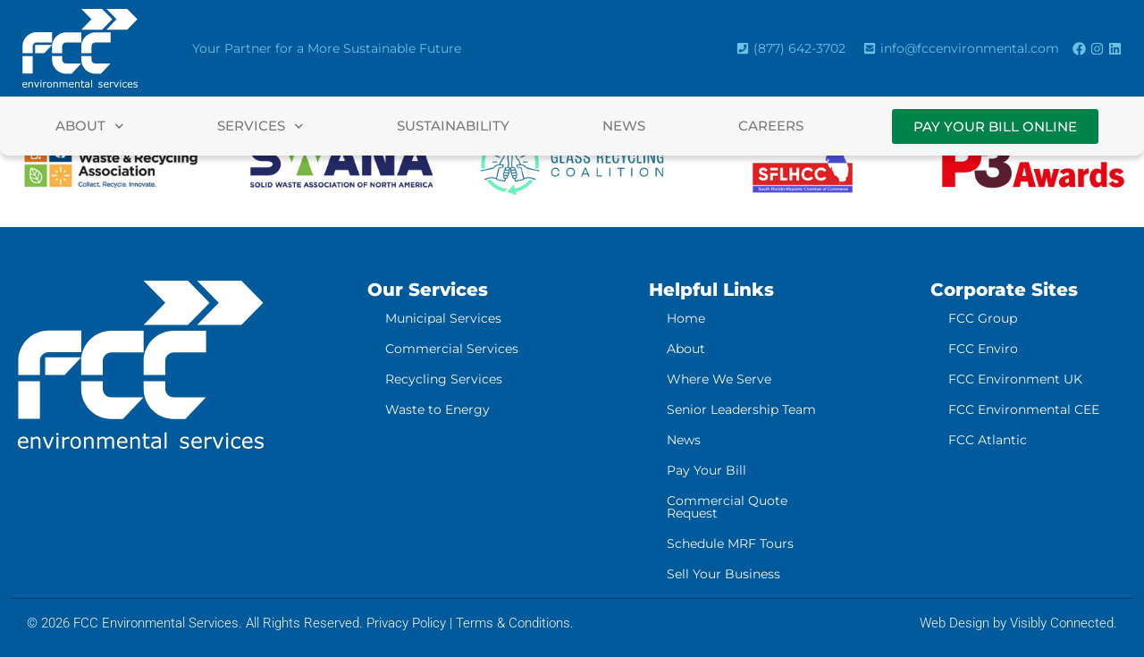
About (89, 126)
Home (686, 318)
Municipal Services (443, 318)
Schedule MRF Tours (730, 543)
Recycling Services (443, 379)
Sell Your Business (723, 574)
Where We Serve (719, 379)
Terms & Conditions (513, 623)
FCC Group (982, 318)
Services (260, 126)
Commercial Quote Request (727, 507)
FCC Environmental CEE (1023, 409)
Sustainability (453, 125)
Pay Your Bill (706, 470)
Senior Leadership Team (741, 409)
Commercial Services (451, 349)
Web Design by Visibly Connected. (1018, 623)
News (623, 125)
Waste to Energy (437, 409)
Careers (770, 125)
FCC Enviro (983, 349)
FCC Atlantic (987, 440)
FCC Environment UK (1015, 379)
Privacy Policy (406, 623)
